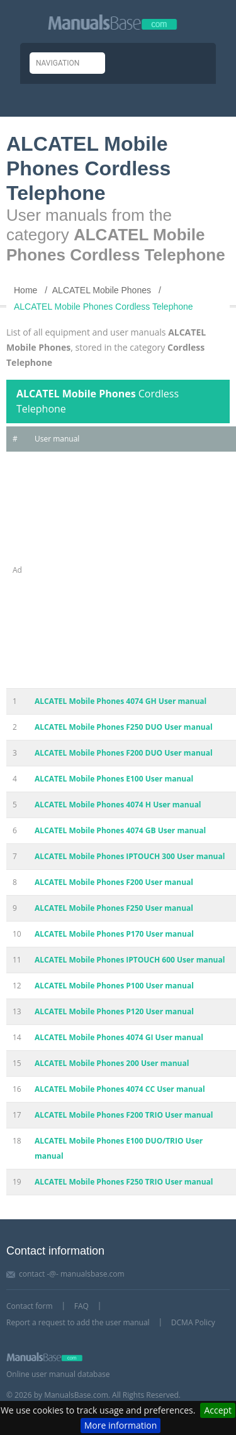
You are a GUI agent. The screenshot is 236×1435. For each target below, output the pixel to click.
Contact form (29, 1306)
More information (120, 1425)
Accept (218, 1410)
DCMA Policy (193, 1322)
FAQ (81, 1306)
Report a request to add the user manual (78, 1322)
